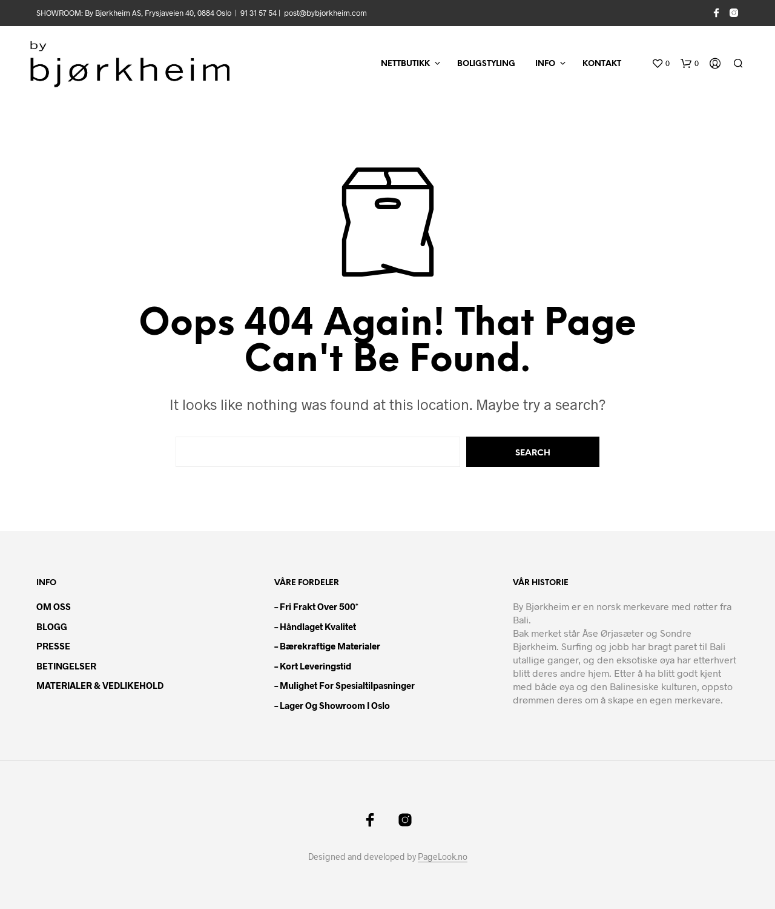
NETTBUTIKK (405, 64)
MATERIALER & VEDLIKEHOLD (99, 685)
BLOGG (51, 626)
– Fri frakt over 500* (316, 606)
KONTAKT (601, 64)
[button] (660, 64)
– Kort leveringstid (312, 665)
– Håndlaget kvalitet (315, 626)
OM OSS (53, 606)
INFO (545, 64)
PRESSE (53, 645)
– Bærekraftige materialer (327, 645)
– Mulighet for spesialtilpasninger (344, 685)
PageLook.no (442, 857)
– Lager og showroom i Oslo (332, 705)
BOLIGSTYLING (486, 64)
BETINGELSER (66, 665)
